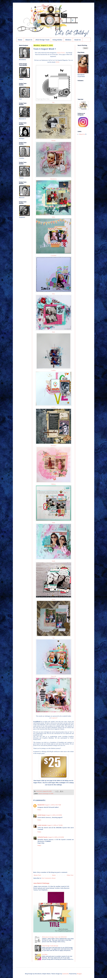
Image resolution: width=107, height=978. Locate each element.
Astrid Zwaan (42, 815)
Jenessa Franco (61, 52)
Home (20, 40)
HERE (57, 62)
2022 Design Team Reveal (50, 945)
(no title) (44, 954)
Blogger (79, 973)
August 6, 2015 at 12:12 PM (56, 837)
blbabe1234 (41, 805)
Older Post (70, 875)
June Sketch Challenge (41, 883)
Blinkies (68, 40)
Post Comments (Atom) (49, 878)
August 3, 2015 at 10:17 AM (53, 805)
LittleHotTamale (43, 837)
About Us (28, 40)
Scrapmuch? (54, 718)
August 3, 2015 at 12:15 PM (54, 815)
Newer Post (37, 875)
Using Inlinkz (57, 40)
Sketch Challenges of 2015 (45, 793)
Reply (39, 809)
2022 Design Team (42, 40)
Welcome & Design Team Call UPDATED (54, 937)
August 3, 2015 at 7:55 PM (54, 825)
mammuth (65, 973)
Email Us (77, 40)
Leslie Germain (42, 825)
